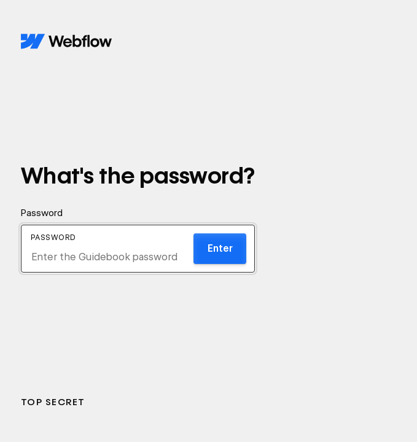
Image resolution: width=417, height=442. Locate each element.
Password (42, 213)
